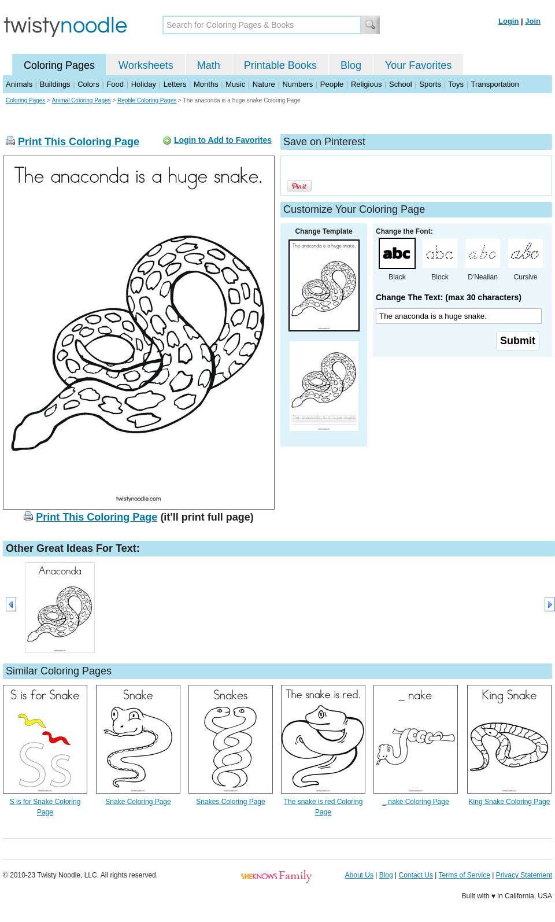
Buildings (55, 84)
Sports (430, 84)
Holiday (143, 84)
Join (533, 21)
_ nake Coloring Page (415, 802)
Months (206, 84)
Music (235, 84)
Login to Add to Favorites (223, 140)
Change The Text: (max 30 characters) (448, 297)
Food (115, 84)
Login (508, 21)
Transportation (495, 84)
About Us (359, 875)
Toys (456, 84)
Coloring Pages (59, 65)
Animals (19, 84)
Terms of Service (464, 875)
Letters (175, 84)
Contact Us (416, 875)
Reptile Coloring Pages (146, 100)
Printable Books (280, 65)
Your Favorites (418, 65)
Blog (351, 65)
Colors (88, 84)
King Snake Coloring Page (509, 802)
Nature (264, 84)
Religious (366, 84)
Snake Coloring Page (138, 802)
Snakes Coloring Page (230, 802)
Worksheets (146, 65)
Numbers (297, 84)
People (331, 84)
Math (208, 65)
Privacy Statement (524, 875)
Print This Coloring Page (78, 141)
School (400, 84)
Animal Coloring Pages (81, 100)
